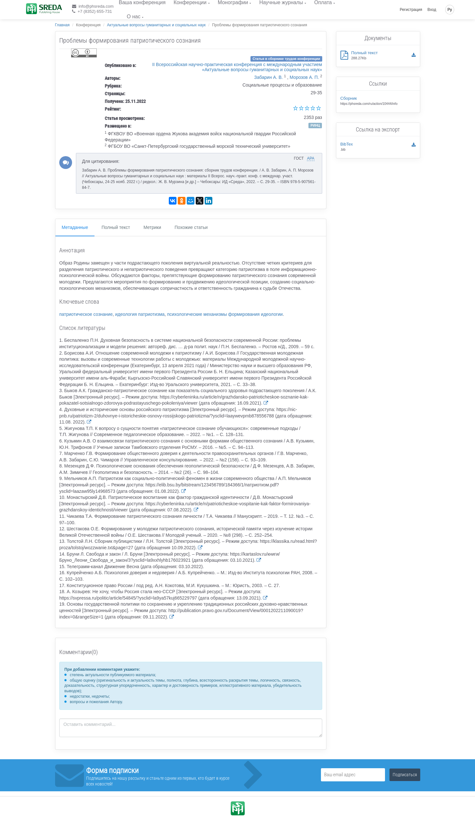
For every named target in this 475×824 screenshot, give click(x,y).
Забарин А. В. (268, 77)
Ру (449, 9)
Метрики (152, 227)
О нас (134, 16)
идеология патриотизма (139, 314)
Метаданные (75, 227)
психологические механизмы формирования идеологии (225, 314)
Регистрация (411, 9)
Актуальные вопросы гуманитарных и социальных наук (156, 25)
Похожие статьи (191, 227)
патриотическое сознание (86, 314)
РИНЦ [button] (315, 125)
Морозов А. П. (304, 77)
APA (310, 158)
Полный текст (116, 227)
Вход (432, 9)
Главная (62, 25)
